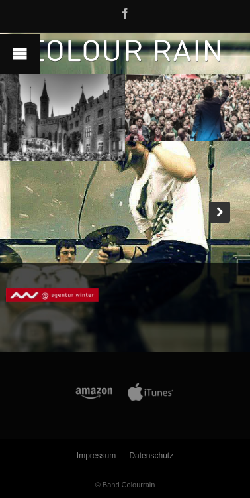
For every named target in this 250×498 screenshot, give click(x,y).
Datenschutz (151, 455)
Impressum (96, 455)
